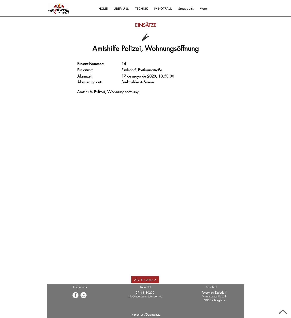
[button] (121, 9)
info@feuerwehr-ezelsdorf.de (145, 296)
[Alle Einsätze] (145, 280)
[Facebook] (75, 295)
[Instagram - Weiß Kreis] (83, 295)
